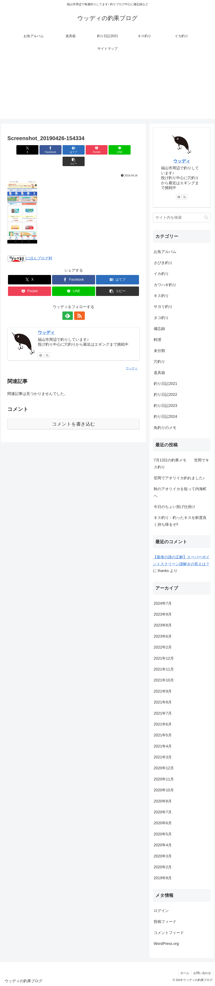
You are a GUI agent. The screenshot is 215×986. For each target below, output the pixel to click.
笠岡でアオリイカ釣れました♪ (179, 478)
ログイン (161, 911)
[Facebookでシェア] (40, 150)
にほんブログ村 (29, 247)
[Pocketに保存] (84, 150)
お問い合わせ (202, 973)
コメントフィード (169, 933)
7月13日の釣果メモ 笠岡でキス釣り (181, 463)
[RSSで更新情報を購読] (78, 304)
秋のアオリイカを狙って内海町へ (180, 492)
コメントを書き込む (73, 412)
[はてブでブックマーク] (62, 150)
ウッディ (46, 321)
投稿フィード (165, 922)
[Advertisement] (107, 89)
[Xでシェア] (18, 150)
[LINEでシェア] (107, 150)
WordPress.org (166, 944)
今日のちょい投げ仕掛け (174, 507)
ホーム (184, 973)
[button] (129, 150)
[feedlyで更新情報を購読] (68, 304)
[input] (181, 217)
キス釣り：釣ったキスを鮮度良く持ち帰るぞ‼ (180, 521)
